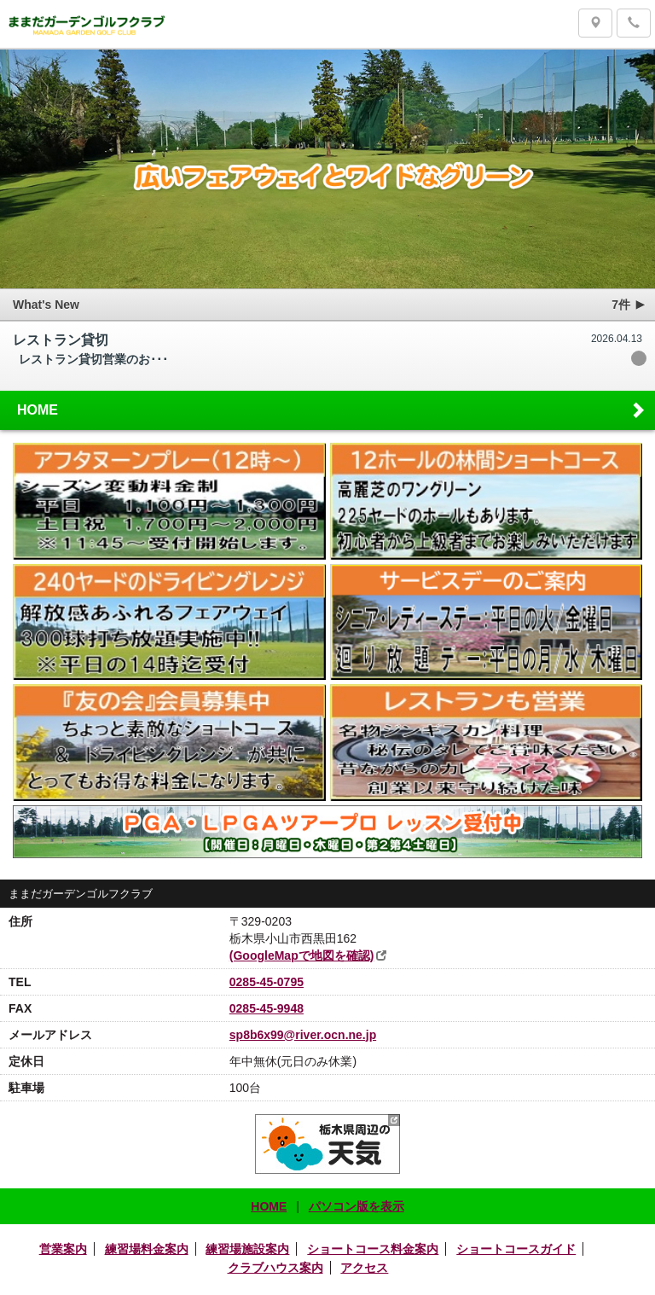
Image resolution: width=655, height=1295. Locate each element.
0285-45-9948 (266, 1008)
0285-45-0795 (266, 982)
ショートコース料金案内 (372, 1249)
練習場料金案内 (146, 1249)
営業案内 (63, 1249)
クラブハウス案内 (275, 1268)
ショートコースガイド (516, 1249)
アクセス (364, 1268)
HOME (332, 409)
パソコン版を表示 (356, 1206)
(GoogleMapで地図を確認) (301, 955)
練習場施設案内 (247, 1249)
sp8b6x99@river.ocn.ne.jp (302, 1035)
